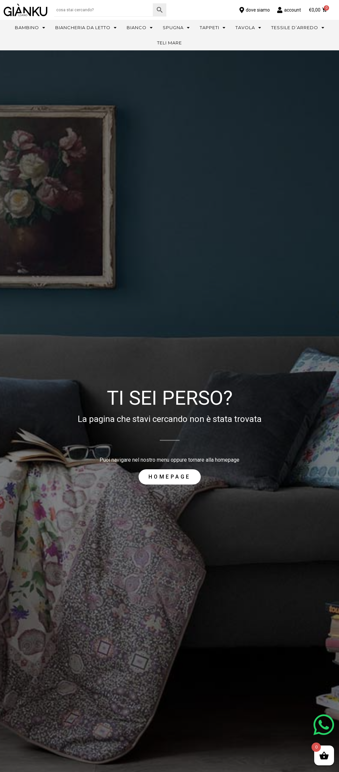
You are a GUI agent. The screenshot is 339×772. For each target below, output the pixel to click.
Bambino (30, 27)
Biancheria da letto (86, 27)
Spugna (176, 27)
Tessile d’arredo (297, 27)
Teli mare (169, 42)
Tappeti (213, 27)
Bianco (140, 27)
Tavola (248, 27)
